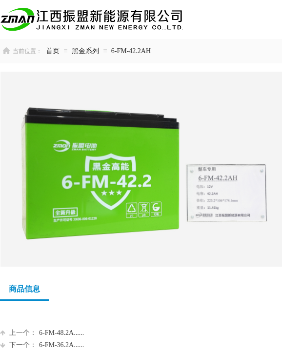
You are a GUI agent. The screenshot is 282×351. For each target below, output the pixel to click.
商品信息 (24, 289)
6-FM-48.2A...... (42, 333)
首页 (53, 51)
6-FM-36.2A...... (42, 345)
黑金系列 (85, 51)
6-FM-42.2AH (131, 51)
